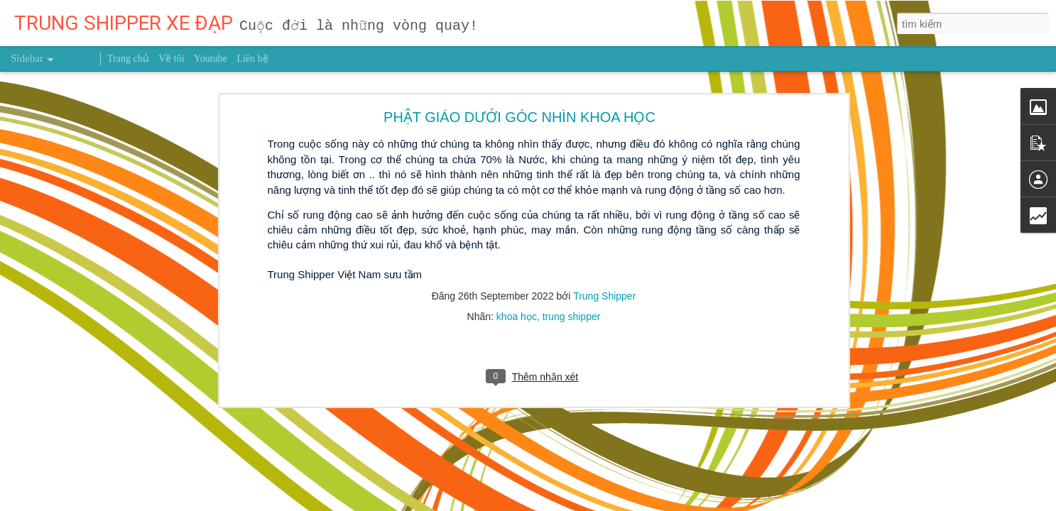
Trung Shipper (604, 237)
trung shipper (572, 257)
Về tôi (171, 58)
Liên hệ (252, 58)
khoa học (516, 257)
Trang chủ (128, 58)
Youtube (210, 58)
